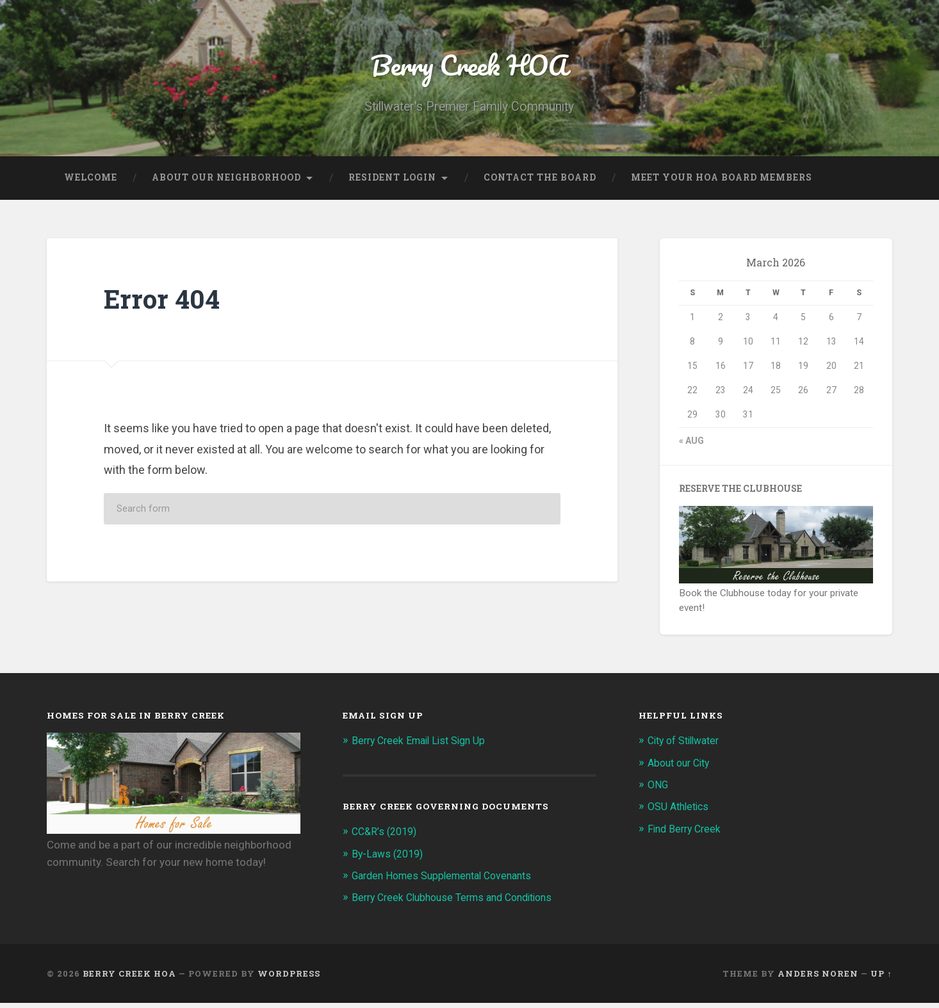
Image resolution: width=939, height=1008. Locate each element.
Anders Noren (818, 978)
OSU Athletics (681, 812)
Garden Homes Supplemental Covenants (449, 880)
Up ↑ (881, 978)
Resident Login (392, 183)
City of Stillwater (688, 746)
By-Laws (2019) (390, 858)
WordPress (288, 978)
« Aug (691, 446)
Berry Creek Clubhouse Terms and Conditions (460, 902)
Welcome (90, 183)
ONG (659, 789)
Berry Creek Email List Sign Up (424, 746)
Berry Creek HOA (469, 67)
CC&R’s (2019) (387, 837)
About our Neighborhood (226, 183)
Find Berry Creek (687, 833)
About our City (682, 767)
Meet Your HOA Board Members (721, 183)
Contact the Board (540, 183)
